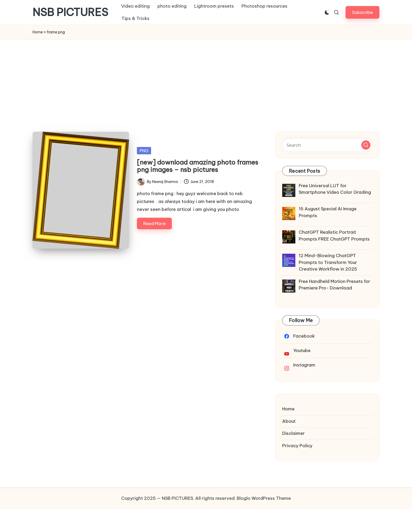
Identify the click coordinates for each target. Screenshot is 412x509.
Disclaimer (293, 433)
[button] (362, 12)
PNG (144, 150)
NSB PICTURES (70, 12)
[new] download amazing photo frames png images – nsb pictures (197, 166)
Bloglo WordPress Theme (264, 498)
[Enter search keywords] (327, 145)
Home (38, 32)
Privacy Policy (297, 446)
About (289, 421)
